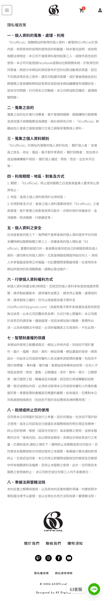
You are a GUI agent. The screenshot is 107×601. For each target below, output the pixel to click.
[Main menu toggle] (6, 10)
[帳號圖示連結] (100, 10)
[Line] (94, 589)
